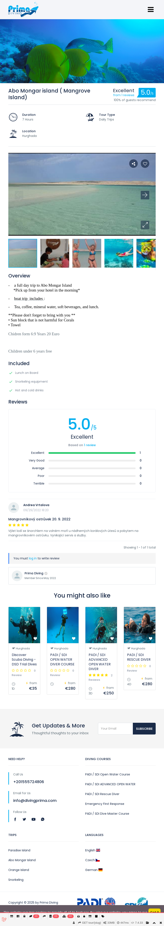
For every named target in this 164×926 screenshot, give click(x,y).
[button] (145, 225)
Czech (92, 860)
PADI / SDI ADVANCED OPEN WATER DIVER (100, 661)
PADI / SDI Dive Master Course (107, 813)
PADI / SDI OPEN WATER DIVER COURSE (62, 659)
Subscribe (144, 729)
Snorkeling (15, 880)
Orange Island (18, 870)
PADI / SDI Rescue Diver (102, 794)
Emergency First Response (104, 804)
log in (33, 558)
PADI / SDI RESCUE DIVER (139, 657)
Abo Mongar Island (22, 860)
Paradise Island (19, 850)
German (93, 870)
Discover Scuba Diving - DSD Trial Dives (24, 659)
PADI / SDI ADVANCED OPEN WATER (110, 784)
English (92, 850)
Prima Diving (34, 573)
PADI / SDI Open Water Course (107, 774)
